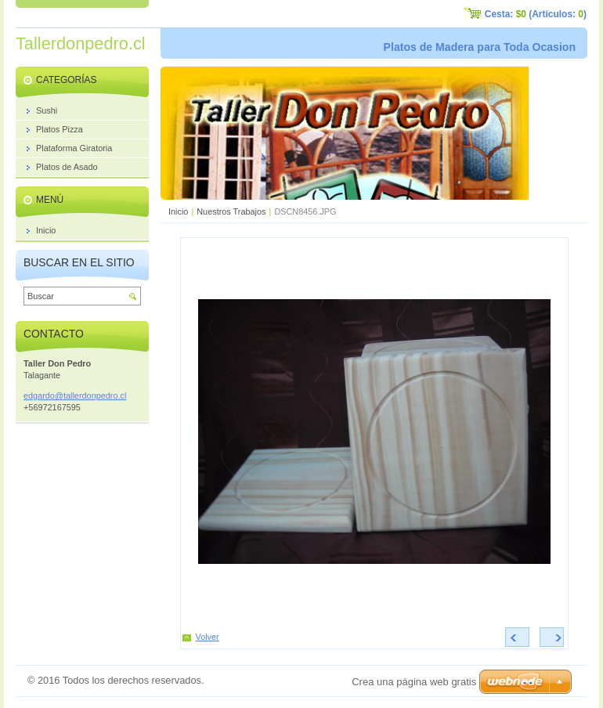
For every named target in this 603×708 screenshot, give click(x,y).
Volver (207, 636)
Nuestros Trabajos (231, 211)
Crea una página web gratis (414, 682)
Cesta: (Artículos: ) (536, 14)
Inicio (178, 211)
